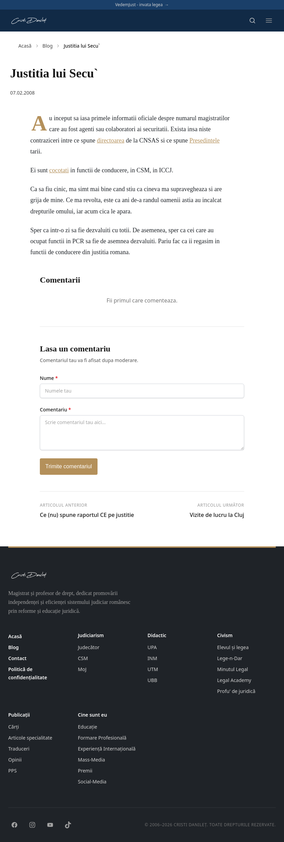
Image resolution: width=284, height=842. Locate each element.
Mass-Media (91, 759)
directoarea (110, 140)
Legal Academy (234, 680)
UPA (152, 647)
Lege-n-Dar (229, 658)
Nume (49, 378)
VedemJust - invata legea (142, 5)
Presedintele (204, 140)
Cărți (13, 726)
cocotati (59, 170)
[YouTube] (50, 825)
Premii (85, 770)
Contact (17, 658)
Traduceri (19, 748)
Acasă (25, 45)
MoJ (82, 669)
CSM (83, 658)
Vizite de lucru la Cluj (217, 515)
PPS (12, 770)
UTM (153, 669)
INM (152, 658)
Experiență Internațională (107, 748)
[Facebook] (14, 825)
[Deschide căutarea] (252, 20)
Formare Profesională (102, 737)
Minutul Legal (232, 669)
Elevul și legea (233, 647)
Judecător (89, 647)
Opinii (15, 759)
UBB (152, 680)
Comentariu (55, 409)
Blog (48, 45)
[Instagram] (32, 825)
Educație (87, 726)
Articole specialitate (30, 737)
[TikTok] (68, 825)
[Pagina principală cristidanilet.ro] (28, 20)
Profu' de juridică (236, 691)
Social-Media (92, 781)
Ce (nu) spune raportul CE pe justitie (87, 515)
